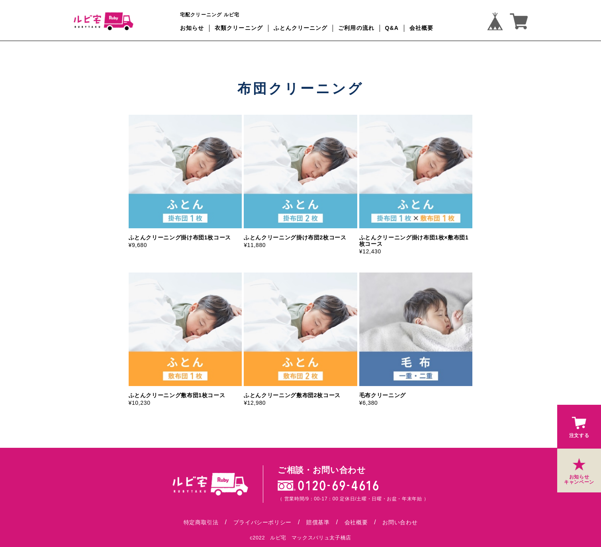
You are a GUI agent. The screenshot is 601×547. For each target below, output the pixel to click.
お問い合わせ (399, 522)
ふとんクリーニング (301, 28)
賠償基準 (318, 522)
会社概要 (421, 28)
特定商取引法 (201, 522)
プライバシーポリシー (262, 522)
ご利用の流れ (356, 28)
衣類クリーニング (239, 28)
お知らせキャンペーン (579, 469)
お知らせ (192, 28)
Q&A (392, 28)
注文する (579, 426)
